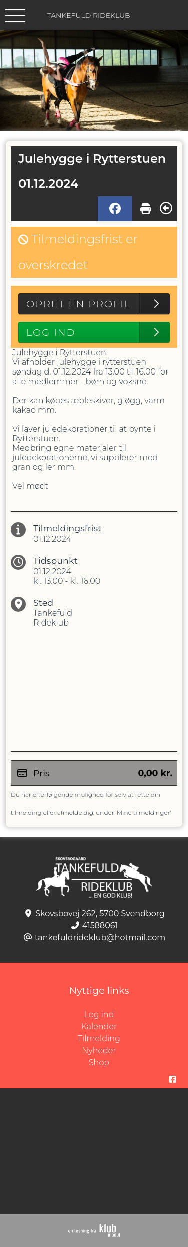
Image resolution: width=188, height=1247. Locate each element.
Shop (99, 1062)
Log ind (136, 1015)
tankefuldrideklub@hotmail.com (100, 937)
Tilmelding (99, 1038)
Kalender (99, 1026)
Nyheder (99, 1050)
